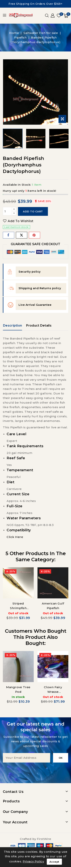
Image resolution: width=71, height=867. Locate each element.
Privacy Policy (33, 861)
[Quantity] (7, 211)
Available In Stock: (17, 184)
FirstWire (44, 839)
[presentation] (35, 770)
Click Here (15, 537)
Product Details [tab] (38, 325)
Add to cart (33, 211)
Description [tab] (12, 325)
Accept (54, 861)
